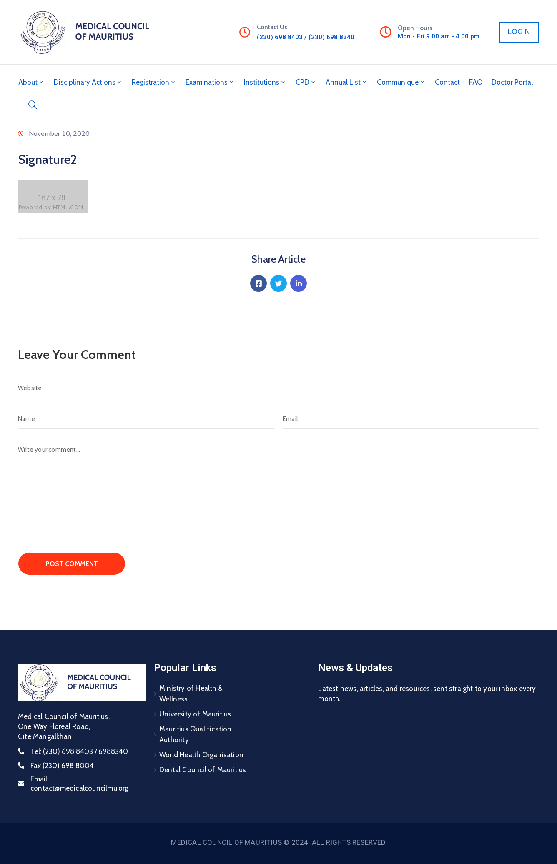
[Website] (278, 388)
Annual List (347, 82)
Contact (447, 82)
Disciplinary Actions (88, 82)
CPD (306, 82)
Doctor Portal (512, 82)
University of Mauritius (195, 714)
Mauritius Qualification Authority (195, 734)
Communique (401, 82)
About (31, 82)
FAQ (475, 82)
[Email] (411, 419)
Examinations (210, 82)
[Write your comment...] (278, 480)
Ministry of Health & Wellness (191, 693)
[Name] (146, 419)
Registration (154, 82)
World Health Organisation (201, 755)
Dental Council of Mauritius (202, 770)
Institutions (265, 82)
